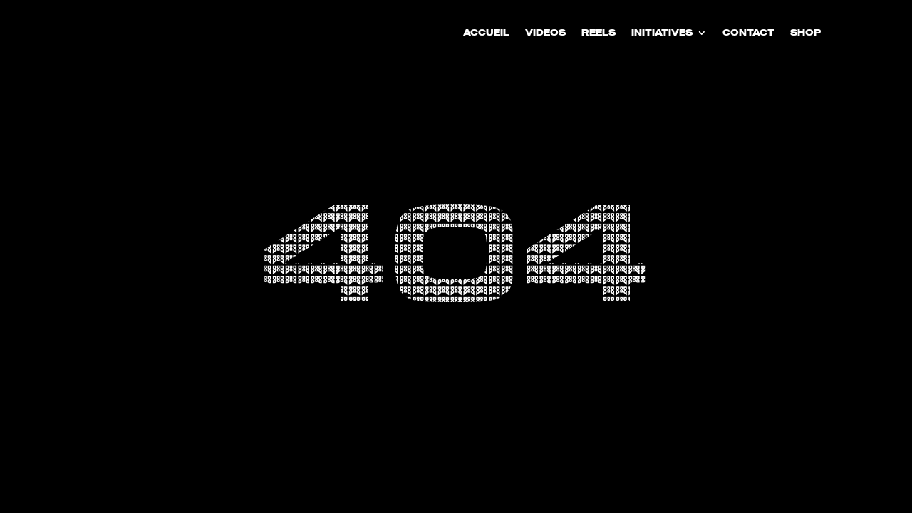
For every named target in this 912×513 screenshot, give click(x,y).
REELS (598, 33)
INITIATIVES (662, 33)
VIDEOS (545, 33)
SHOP (805, 33)
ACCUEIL (486, 33)
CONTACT (748, 33)
